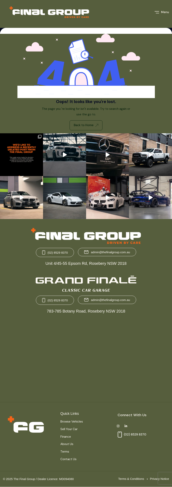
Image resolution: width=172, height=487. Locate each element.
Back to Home (86, 125)
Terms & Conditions (131, 478)
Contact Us (68, 459)
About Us (66, 444)
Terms (64, 451)
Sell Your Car (69, 429)
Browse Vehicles (71, 421)
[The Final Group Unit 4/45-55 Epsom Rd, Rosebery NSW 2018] (43, 358)
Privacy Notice (159, 478)
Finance (65, 436)
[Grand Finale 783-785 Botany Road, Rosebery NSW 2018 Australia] (128, 358)
